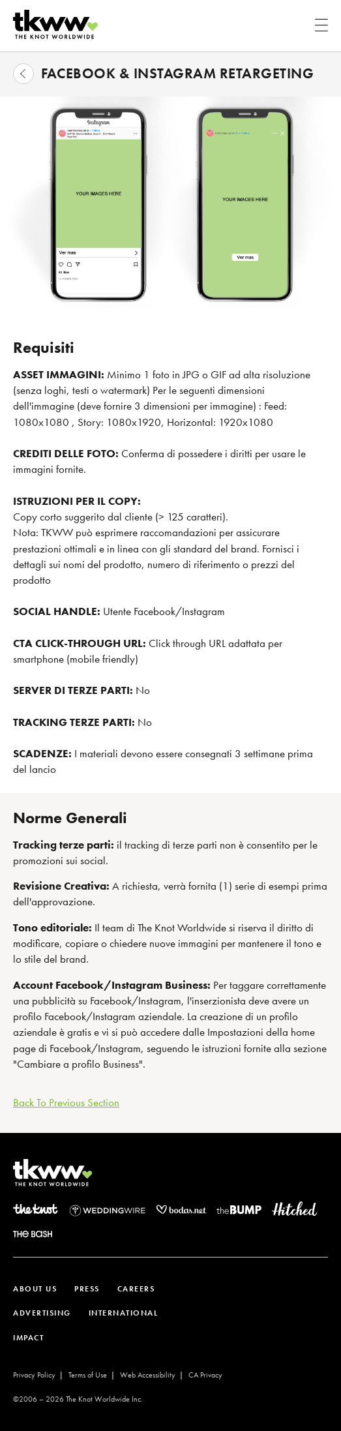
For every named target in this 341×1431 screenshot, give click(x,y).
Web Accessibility (147, 1375)
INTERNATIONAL (123, 1313)
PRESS (87, 1289)
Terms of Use (87, 1375)
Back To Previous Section (66, 1102)
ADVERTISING (42, 1313)
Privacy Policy (34, 1375)
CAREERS (136, 1289)
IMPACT (28, 1338)
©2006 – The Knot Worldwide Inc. (78, 1399)
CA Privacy (205, 1375)
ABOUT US (35, 1289)
